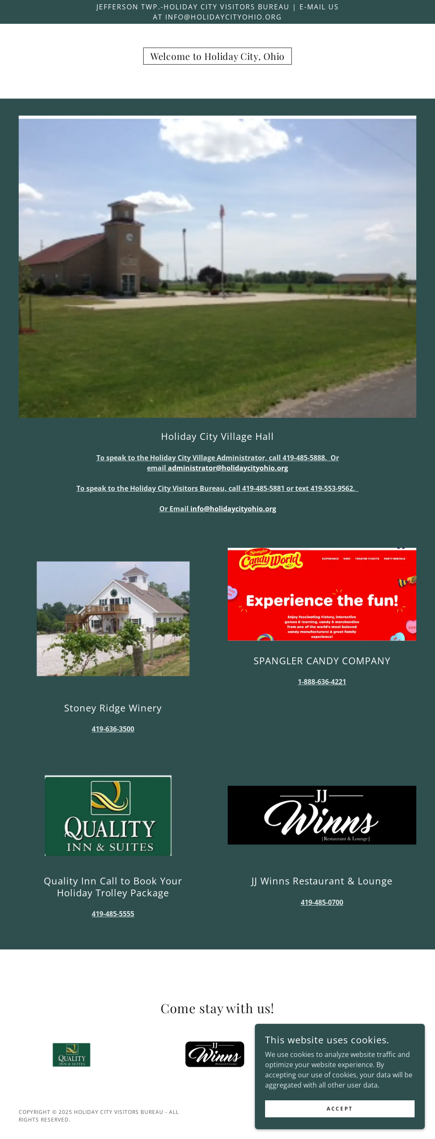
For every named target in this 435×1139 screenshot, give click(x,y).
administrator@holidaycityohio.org (228, 468)
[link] (217, 57)
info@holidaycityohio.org (233, 508)
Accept (340, 1126)
